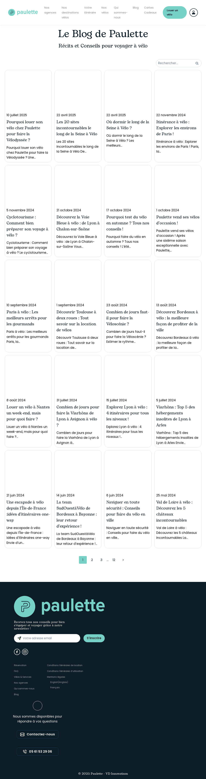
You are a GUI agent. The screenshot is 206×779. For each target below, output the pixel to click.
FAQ (16, 671)
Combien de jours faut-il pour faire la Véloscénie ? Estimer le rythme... (128, 303)
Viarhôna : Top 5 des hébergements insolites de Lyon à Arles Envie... (177, 401)
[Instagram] (25, 652)
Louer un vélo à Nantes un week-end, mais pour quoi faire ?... (28, 398)
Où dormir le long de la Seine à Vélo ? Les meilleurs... (128, 110)
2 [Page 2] (92, 560)
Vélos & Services (23, 676)
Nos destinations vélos (70, 13)
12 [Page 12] (114, 560)
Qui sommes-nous (120, 13)
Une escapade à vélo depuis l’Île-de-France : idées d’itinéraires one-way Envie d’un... (28, 498)
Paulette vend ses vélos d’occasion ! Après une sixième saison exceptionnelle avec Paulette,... (177, 210)
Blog (136, 8)
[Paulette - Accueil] (23, 12)
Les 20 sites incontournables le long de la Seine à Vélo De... (78, 113)
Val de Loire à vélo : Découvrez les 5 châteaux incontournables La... (177, 496)
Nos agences (50, 10)
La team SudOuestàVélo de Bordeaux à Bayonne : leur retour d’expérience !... (78, 499)
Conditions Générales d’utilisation (66, 671)
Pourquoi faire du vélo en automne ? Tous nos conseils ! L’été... (128, 208)
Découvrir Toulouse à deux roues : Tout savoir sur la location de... (78, 306)
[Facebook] (17, 652)
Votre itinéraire (90, 10)
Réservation (20, 665)
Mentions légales (56, 676)
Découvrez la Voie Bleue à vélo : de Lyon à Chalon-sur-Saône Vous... (78, 208)
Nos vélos (105, 10)
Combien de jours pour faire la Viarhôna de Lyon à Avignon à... (78, 401)
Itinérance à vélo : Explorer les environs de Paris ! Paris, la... (177, 113)
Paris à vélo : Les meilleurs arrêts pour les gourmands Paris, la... (28, 303)
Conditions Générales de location (65, 665)
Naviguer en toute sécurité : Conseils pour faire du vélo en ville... (128, 496)
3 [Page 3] (101, 560)
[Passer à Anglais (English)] (66, 682)
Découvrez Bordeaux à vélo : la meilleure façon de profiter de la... (177, 306)
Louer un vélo (172, 13)
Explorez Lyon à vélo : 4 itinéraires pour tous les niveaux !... (128, 398)
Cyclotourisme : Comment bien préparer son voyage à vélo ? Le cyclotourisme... (28, 211)
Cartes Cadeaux (150, 10)
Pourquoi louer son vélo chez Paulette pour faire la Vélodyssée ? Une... (28, 116)
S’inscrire (93, 638)
